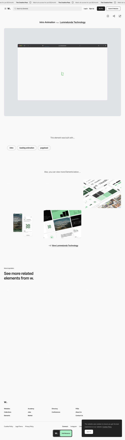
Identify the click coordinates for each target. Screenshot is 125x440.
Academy (31, 408)
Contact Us (79, 415)
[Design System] (102, 194)
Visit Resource (66, 433)
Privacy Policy (29, 426)
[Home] (23, 332)
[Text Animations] (62, 194)
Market (30, 415)
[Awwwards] (8, 8)
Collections (7, 412)
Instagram (74, 426)
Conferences (56, 412)
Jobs (29, 412)
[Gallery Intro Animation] (62, 301)
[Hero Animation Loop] (23, 194)
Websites (7, 408)
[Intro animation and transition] (23, 301)
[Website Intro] (102, 301)
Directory (55, 408)
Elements (7, 415)
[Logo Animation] (102, 332)
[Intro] (62, 332)
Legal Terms (19, 426)
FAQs (77, 408)
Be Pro (101, 8)
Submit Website (113, 8)
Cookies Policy (8, 426)
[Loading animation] (23, 363)
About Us (79, 412)
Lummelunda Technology (73, 22)
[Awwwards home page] (56, 433)
